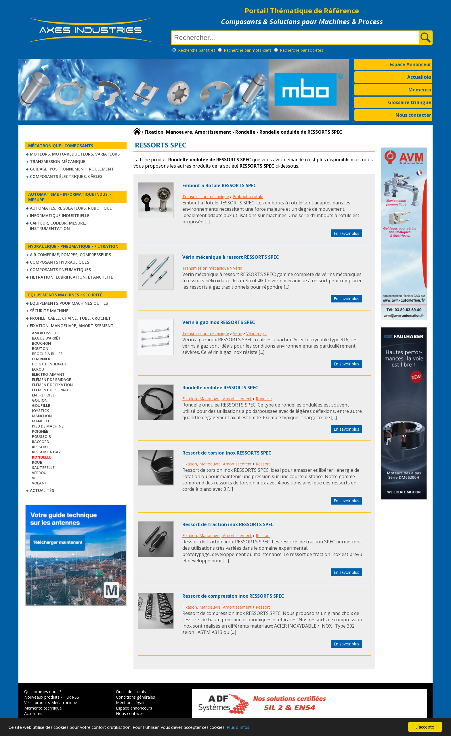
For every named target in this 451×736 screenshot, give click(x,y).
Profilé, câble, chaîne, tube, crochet (70, 318)
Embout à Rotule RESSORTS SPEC (219, 185)
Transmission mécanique (57, 161)
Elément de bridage (51, 379)
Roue (37, 462)
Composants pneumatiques (60, 269)
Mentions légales (132, 702)
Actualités (419, 77)
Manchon (42, 415)
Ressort (40, 446)
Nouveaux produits (42, 697)
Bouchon (41, 343)
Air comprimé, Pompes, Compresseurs (70, 254)
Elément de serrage (52, 389)
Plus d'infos (238, 728)
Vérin (237, 268)
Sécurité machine (49, 310)
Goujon (39, 400)
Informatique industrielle (59, 215)
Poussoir (41, 436)
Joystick (40, 410)
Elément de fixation (52, 384)
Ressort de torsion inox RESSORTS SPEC (227, 453)
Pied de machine (48, 426)
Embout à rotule (248, 196)
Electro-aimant (48, 374)
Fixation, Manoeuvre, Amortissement (72, 325)
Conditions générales (135, 697)
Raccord (40, 441)
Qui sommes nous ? (42, 691)
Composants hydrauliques (59, 262)
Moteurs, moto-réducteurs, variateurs (75, 154)
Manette (41, 420)
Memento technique (43, 708)
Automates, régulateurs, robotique (71, 208)
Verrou (39, 472)
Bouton (40, 348)
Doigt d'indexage (49, 364)
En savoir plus (346, 233)
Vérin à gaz (256, 333)
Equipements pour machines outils (69, 303)
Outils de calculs (131, 691)
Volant (39, 483)
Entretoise (43, 395)
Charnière (42, 358)
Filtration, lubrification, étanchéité (71, 277)
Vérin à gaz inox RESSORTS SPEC (218, 322)
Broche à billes (47, 353)
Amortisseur (45, 333)
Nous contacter (413, 115)
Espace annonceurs (134, 708)
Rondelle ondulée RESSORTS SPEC (220, 387)
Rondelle (264, 398)
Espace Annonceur (410, 64)
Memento (419, 90)
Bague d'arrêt (46, 338)
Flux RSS (71, 697)
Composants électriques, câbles (66, 176)
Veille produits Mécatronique (50, 702)
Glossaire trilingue (409, 102)
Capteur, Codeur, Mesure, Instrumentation (58, 225)
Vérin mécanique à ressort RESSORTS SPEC (230, 257)
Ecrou (38, 369)
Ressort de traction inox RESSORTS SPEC (228, 524)
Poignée (40, 431)
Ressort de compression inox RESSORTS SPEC (233, 596)
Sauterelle (43, 467)
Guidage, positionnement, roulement (72, 169)
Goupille (41, 405)
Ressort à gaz (46, 452)
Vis (35, 477)
